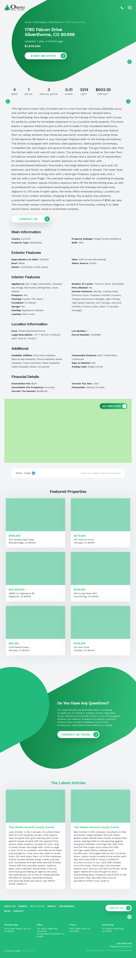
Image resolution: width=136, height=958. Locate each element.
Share (19, 473)
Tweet (27, 473)
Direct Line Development (119, 950)
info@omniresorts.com (120, 946)
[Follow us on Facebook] (129, 62)
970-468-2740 (124, 943)
